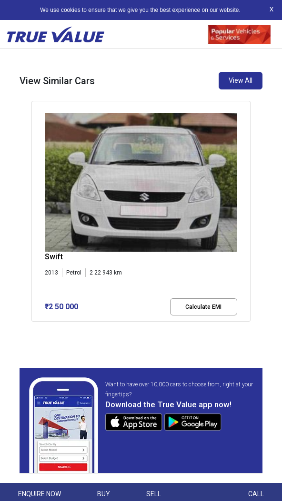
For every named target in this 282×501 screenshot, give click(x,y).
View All (240, 80)
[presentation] (36, 213)
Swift (54, 256)
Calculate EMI (203, 307)
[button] (34, 329)
